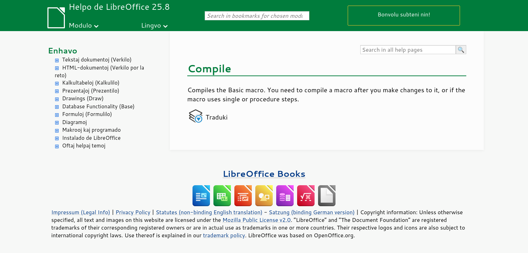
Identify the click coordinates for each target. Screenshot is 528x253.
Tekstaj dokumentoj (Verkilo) (96, 59)
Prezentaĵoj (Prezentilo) (90, 90)
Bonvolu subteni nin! (403, 14)
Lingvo (151, 25)
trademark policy (224, 235)
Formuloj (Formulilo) (87, 114)
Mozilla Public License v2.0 (256, 220)
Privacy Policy (132, 212)
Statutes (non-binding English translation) (209, 212)
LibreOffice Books (264, 173)
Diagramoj (74, 122)
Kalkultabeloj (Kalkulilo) (91, 82)
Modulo (80, 25)
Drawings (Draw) (83, 98)
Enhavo (62, 50)
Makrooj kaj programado (91, 129)
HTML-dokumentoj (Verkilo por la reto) (99, 71)
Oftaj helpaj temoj (83, 145)
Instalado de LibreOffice (91, 138)
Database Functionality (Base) (98, 106)
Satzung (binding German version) (312, 212)
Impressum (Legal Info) (80, 212)
